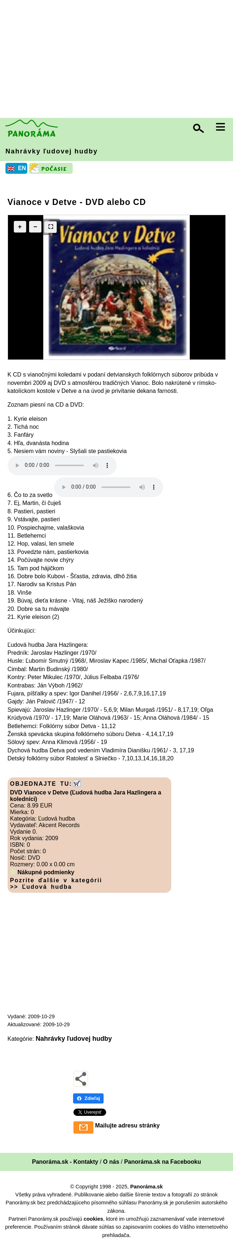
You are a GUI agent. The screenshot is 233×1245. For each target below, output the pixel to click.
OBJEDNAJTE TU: (41, 784)
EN (22, 168)
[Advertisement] (118, 60)
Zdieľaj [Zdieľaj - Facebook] (88, 1098)
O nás (111, 1162)
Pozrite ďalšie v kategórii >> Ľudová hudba (56, 883)
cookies (93, 1219)
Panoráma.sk (146, 1186)
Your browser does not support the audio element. (62, 465)
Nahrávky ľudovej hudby (51, 151)
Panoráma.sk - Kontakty (65, 1162)
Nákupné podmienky (45, 872)
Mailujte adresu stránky (127, 1125)
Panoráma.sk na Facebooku (162, 1162)
